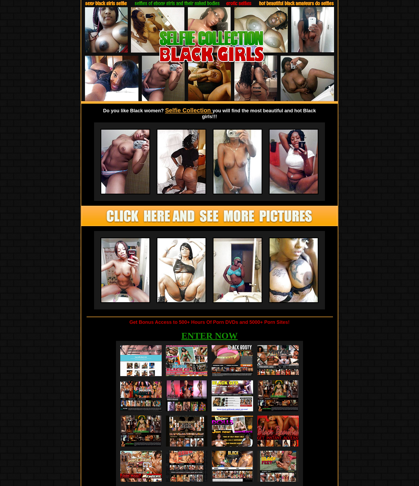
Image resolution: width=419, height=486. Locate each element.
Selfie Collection (188, 110)
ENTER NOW (209, 336)
